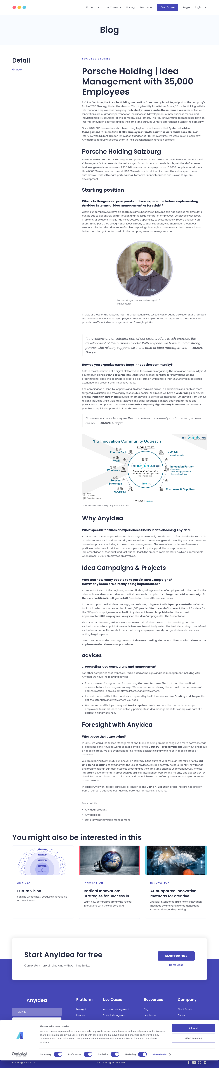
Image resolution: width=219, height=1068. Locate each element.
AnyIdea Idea (93, 815)
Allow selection (193, 1045)
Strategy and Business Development (115, 1022)
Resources (145, 7)
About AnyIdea (185, 1009)
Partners (182, 1020)
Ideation (80, 1015)
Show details (160, 1062)
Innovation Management (116, 1009)
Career (181, 1015)
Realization (82, 1020)
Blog (146, 1009)
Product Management (114, 1015)
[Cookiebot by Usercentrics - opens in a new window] (19, 1062)
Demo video (176, 965)
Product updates (153, 1020)
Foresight (81, 1009)
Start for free (168, 7)
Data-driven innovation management (107, 820)
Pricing (130, 7)
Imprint (181, 1026)
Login (186, 7)
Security (148, 1026)
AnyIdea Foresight (96, 809)
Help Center (150, 1015)
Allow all (193, 1035)
